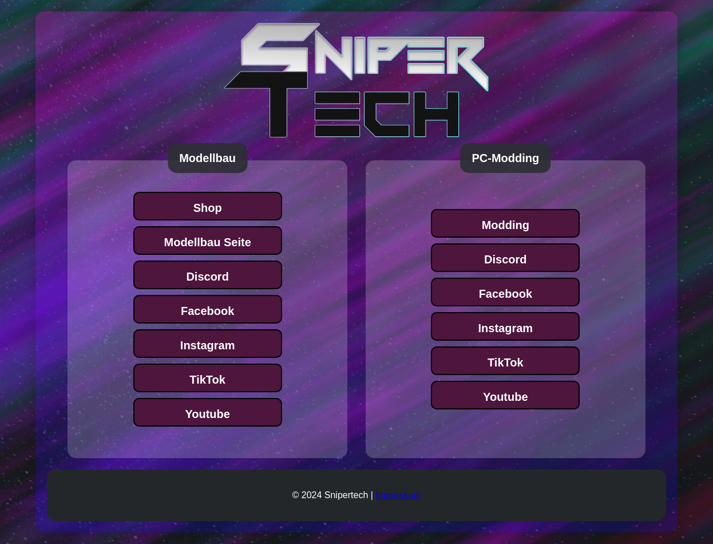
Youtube (207, 414)
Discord (207, 276)
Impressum (398, 495)
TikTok (207, 379)
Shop (207, 208)
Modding (505, 225)
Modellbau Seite (207, 242)
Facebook (207, 311)
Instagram (207, 345)
